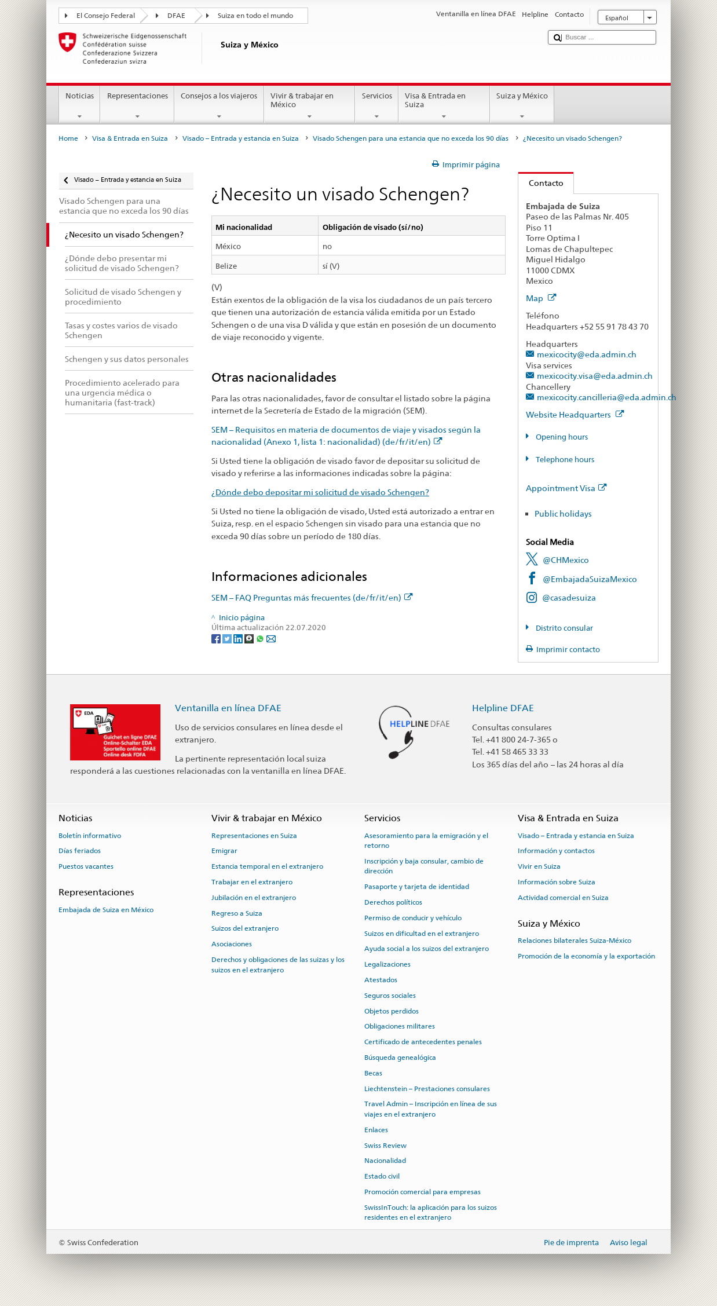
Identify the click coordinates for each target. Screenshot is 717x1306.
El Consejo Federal (105, 16)
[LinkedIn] (238, 638)
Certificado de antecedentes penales (423, 1042)
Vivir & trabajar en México (310, 106)
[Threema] (249, 638)
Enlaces (376, 1130)
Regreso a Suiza (236, 913)
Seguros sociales (390, 996)
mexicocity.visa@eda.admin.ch (595, 376)
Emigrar (224, 851)
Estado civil (382, 1176)
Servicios (377, 106)
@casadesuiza (569, 597)
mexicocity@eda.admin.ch (586, 354)
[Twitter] (227, 638)
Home (68, 138)
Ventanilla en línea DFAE (228, 708)
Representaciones (137, 106)
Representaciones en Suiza (254, 835)
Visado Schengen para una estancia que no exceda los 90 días (411, 138)
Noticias (80, 106)
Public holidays (563, 513)
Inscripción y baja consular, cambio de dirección (424, 866)
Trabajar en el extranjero (251, 882)
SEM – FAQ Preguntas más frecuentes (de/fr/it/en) (312, 597)
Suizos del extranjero (245, 928)
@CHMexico (566, 560)
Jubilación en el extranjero (253, 898)
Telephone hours (564, 459)
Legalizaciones (387, 964)
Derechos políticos (393, 902)
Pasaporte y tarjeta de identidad (416, 887)
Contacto (541, 183)
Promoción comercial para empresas (422, 1192)
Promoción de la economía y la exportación (586, 956)
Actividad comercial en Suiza (563, 898)
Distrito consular (563, 628)
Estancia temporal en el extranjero (267, 866)
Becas (373, 1073)
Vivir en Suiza (539, 866)
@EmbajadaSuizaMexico (590, 579)
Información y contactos (556, 851)
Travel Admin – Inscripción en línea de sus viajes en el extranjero (430, 1109)
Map (541, 298)
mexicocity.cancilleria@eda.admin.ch (606, 397)
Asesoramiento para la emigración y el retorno (426, 840)
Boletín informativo (89, 835)
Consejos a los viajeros (219, 106)
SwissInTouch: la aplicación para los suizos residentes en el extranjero (430, 1212)
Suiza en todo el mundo (255, 16)
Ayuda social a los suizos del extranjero (426, 949)
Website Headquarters (575, 414)
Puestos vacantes (86, 866)
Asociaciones (231, 944)
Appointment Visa (566, 488)
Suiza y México (522, 106)
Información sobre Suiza (556, 882)
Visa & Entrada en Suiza (444, 106)
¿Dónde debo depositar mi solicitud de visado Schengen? (320, 492)
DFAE (176, 16)
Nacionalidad (385, 1161)
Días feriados (79, 851)
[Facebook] (216, 638)
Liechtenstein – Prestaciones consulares (427, 1089)
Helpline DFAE (503, 708)
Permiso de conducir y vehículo (413, 918)
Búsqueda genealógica (400, 1057)
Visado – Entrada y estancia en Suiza (240, 138)
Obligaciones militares (399, 1026)
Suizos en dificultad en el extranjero (421, 933)
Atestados (380, 980)
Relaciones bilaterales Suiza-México (574, 940)
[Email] (271, 638)
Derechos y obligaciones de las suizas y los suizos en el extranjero (278, 965)
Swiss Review (385, 1145)
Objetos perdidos (391, 1011)
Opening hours (561, 437)
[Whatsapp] (260, 638)
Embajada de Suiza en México (105, 910)
